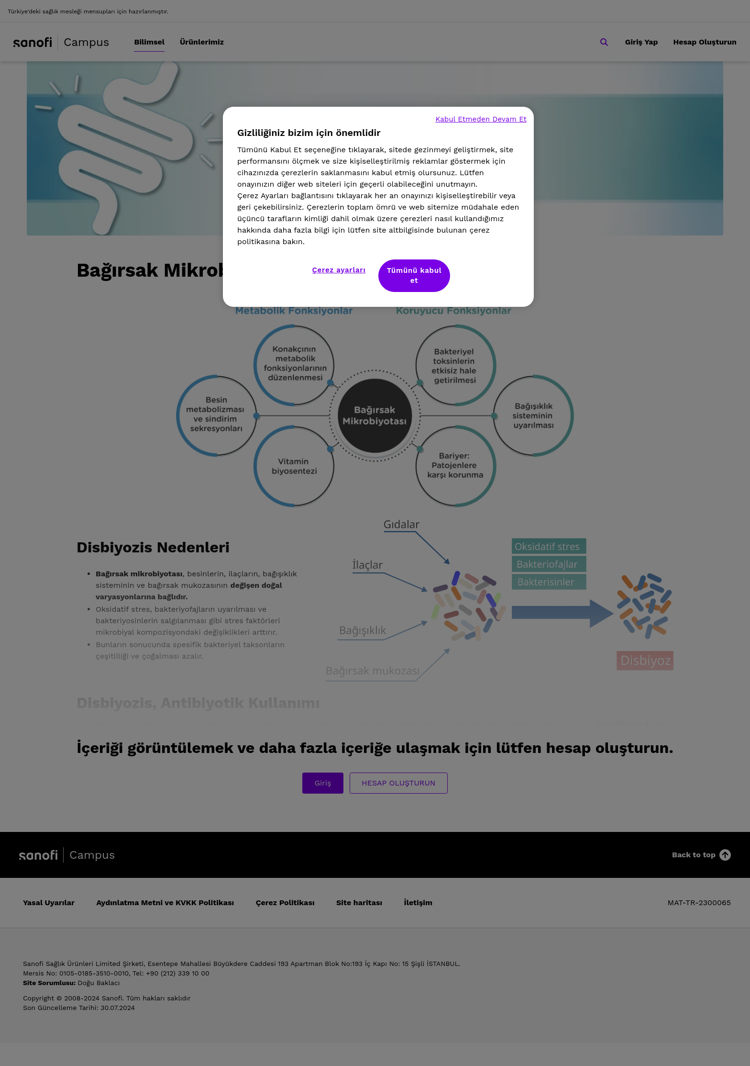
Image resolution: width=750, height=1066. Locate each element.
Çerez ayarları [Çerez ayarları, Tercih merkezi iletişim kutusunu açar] (339, 270)
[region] (378, 207)
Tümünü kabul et (414, 275)
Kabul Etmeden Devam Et (481, 119)
